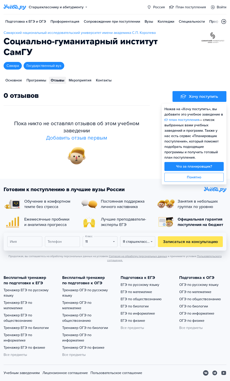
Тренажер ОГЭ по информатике (76, 338)
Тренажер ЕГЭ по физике (24, 347)
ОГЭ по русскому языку (199, 284)
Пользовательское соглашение (116, 373)
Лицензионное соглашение (65, 373)
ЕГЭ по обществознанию (141, 299)
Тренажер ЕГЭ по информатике (18, 338)
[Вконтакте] (205, 373)
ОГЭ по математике (195, 292)
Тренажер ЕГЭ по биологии (26, 328)
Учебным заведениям (22, 373)
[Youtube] (223, 373)
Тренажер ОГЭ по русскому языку (85, 293)
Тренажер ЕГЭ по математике (18, 305)
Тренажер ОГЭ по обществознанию (76, 318)
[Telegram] (214, 373)
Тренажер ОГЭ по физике (83, 347)
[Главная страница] (15, 7)
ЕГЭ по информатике (138, 313)
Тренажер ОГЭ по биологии (85, 328)
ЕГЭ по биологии (135, 306)
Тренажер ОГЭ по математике (76, 305)
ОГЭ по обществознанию (200, 299)
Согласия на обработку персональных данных (138, 256)
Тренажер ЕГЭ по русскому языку (26, 293)
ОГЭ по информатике (196, 313)
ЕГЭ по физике (133, 320)
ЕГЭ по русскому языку (140, 284)
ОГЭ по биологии (193, 306)
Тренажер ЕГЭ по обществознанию (18, 318)
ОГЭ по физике (191, 320)
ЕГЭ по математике (136, 292)
